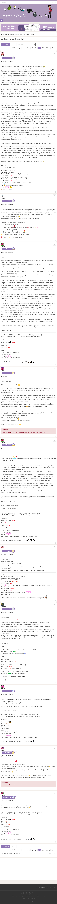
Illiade (3, 198)
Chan (2, 370)
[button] (23, 48)
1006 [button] (32, 48)
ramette (3, 246)
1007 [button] (36, 48)
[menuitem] (25, 894)
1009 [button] (43, 48)
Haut (55, 887)
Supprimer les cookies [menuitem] (44, 887)
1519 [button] (52, 48)
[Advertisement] (28, 869)
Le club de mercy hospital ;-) (12, 39)
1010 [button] (46, 48)
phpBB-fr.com (32, 898)
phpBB (23, 896)
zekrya (3, 55)
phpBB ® (32, 892)
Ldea (2, 549)
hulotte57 (4, 606)
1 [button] (27, 48)
